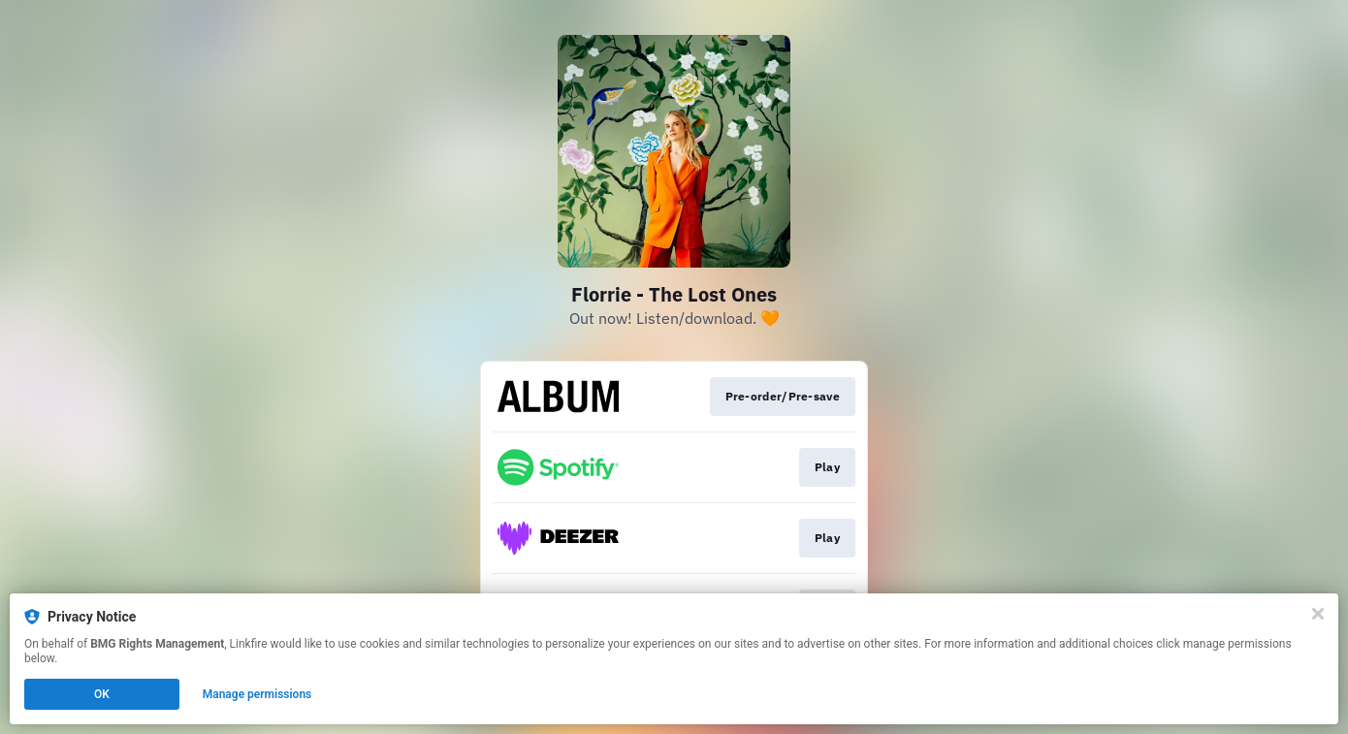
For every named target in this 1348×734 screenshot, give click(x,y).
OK (102, 694)
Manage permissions (257, 694)
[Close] (1317, 613)
